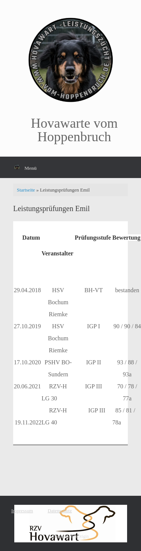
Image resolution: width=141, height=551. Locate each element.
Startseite (26, 190)
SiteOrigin (80, 536)
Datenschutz (60, 510)
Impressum (22, 510)
